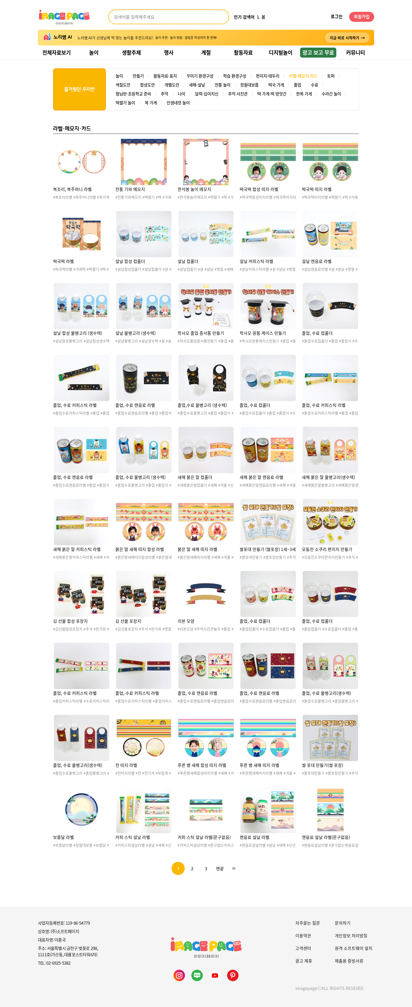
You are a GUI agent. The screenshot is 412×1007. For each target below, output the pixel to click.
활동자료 (243, 52)
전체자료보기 (56, 52)
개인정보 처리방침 (351, 935)
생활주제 (131, 52)
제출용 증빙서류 (349, 961)
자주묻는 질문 (307, 923)
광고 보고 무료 (318, 52)
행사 (168, 52)
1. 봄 (261, 17)
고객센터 (303, 948)
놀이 (94, 52)
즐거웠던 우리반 (79, 89)
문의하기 (343, 923)
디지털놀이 (280, 52)
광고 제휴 (303, 961)
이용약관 (303, 935)
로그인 (337, 16)
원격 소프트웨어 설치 (353, 948)
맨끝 (220, 868)
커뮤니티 (355, 52)
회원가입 (362, 16)
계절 (206, 52)
